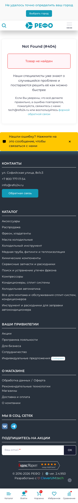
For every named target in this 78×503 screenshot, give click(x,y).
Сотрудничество (14, 352)
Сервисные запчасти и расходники (28, 264)
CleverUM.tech (52, 478)
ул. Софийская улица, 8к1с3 (22, 172)
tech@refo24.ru (18, 110)
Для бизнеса (11, 346)
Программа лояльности (20, 339)
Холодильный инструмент (22, 245)
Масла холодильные (17, 239)
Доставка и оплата (16, 397)
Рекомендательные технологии (26, 386)
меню (69, 26)
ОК (70, 450)
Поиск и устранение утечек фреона (29, 270)
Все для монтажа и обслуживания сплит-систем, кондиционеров (39, 297)
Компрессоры (12, 276)
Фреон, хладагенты (16, 233)
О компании (11, 403)
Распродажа (11, 227)
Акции (7, 333)
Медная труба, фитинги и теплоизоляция (33, 251)
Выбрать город (39, 13)
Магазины (9, 390)
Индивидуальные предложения (33, 358)
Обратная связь (20, 193)
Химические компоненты (21, 258)
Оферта (39, 380)
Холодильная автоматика (21, 288)
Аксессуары (11, 221)
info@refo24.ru (13, 185)
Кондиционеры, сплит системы (26, 282)
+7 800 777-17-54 (13, 179)
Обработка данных (16, 380)
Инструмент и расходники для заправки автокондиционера (32, 307)
